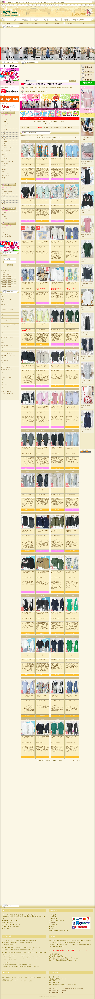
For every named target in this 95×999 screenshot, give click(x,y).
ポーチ (4, 197)
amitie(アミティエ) (6, 299)
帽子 (3, 172)
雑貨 (42, 135)
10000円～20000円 (6, 276)
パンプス (4, 152)
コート (4, 117)
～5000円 (4, 272)
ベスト (4, 137)
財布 (3, 203)
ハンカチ (4, 218)
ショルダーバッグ (7, 191)
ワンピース (5, 131)
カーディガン (6, 123)
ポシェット (5, 195)
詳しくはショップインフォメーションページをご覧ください (66, 988)
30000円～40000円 (6, 280)
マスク (4, 180)
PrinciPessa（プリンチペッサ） (9, 353)
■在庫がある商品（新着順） (51, 127)
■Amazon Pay (9, 102)
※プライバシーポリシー (56, 992)
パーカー (4, 135)
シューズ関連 (6, 150)
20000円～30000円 (6, 278)
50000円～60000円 (6, 284)
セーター (4, 125)
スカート (4, 141)
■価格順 (70, 127)
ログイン (9, 84)
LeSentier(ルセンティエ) (7, 337)
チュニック (5, 121)
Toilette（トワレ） (5, 367)
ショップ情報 (19, 23)
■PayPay (9, 94)
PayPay (53, 922)
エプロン (4, 143)
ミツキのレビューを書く (7, 393)
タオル (4, 216)
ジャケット (5, 119)
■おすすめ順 (64, 127)
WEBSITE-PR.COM (6, 391)
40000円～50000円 (6, 282)
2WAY (4, 228)
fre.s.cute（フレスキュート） (8, 320)
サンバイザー (6, 174)
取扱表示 (70, 23)
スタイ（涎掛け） (7, 236)
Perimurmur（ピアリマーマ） (8, 355)
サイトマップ (82, 23)
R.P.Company (4, 360)
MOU (2, 342)
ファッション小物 (8, 161)
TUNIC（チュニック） (7, 369)
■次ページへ (76, 137)
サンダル (4, 154)
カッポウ (4, 145)
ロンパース (5, 230)
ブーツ (4, 156)
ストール (4, 167)
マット (4, 212)
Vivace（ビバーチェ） (6, 377)
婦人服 (22, 135)
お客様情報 (7, 23)
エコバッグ (5, 201)
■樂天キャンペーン (6, 110)
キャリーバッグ (6, 193)
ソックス (4, 238)
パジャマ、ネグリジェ (8, 147)
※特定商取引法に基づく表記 (57, 990)
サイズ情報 (45, 23)
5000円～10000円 (6, 274)
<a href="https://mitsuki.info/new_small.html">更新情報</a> (49, 833)
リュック (4, 199)
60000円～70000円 (6, 286)
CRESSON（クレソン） (7, 309)
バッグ (33, 135)
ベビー (37, 135)
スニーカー (5, 158)
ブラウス (4, 129)
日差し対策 (5, 163)
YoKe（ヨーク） (5, 384)
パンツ (4, 139)
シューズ (27, 135)
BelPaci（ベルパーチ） (7, 304)
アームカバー (6, 176)
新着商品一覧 (87, 108)
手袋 (3, 178)
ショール (4, 165)
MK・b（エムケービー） (7, 345)
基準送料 (57, 23)
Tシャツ (4, 127)
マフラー (4, 170)
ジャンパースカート (7, 133)
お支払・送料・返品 (32, 23)
